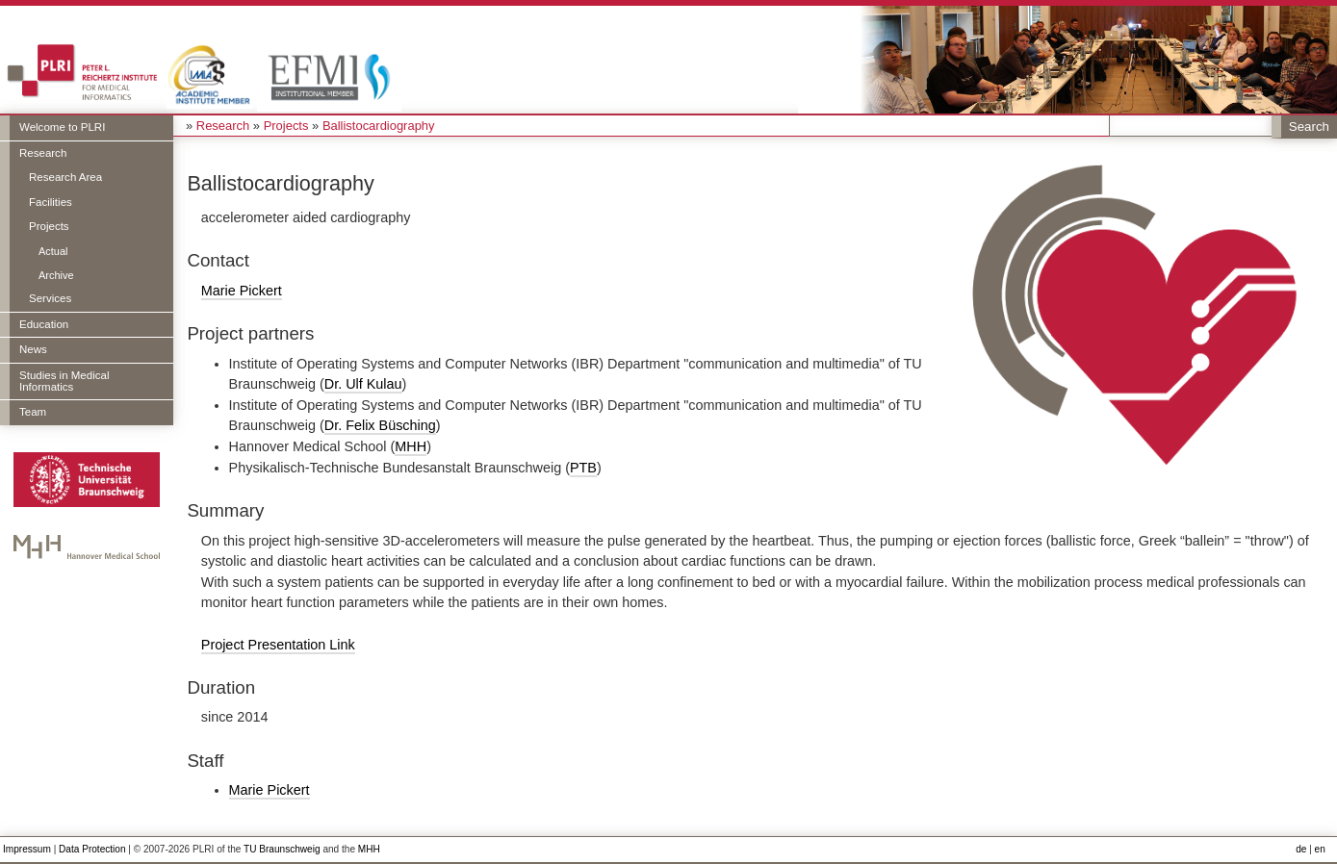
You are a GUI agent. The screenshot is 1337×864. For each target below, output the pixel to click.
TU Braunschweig (282, 849)
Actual (53, 251)
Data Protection (92, 849)
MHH (410, 446)
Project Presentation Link (278, 644)
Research (42, 153)
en (1320, 849)
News (33, 349)
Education (43, 324)
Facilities (50, 202)
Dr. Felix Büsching (380, 425)
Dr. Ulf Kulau (363, 384)
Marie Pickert (241, 290)
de (1301, 849)
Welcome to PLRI (62, 127)
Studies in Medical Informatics (64, 381)
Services (50, 298)
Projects (49, 226)
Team (32, 412)
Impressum (27, 849)
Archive (56, 275)
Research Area (65, 177)
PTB (583, 467)
